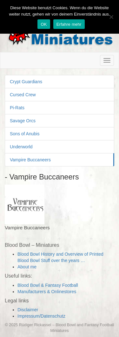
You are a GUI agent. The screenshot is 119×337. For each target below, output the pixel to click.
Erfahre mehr (69, 24)
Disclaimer (27, 309)
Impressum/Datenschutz (41, 316)
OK (44, 24)
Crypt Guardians (26, 81)
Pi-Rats (17, 107)
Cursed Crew (23, 94)
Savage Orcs (23, 120)
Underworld (21, 146)
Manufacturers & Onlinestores (46, 291)
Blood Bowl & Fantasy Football (47, 285)
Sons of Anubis (24, 133)
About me (26, 266)
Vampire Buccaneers (30, 159)
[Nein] (111, 17)
